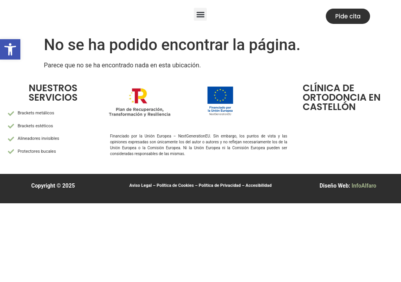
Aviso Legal (140, 185)
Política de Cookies (175, 185)
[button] (200, 14)
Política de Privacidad (219, 185)
